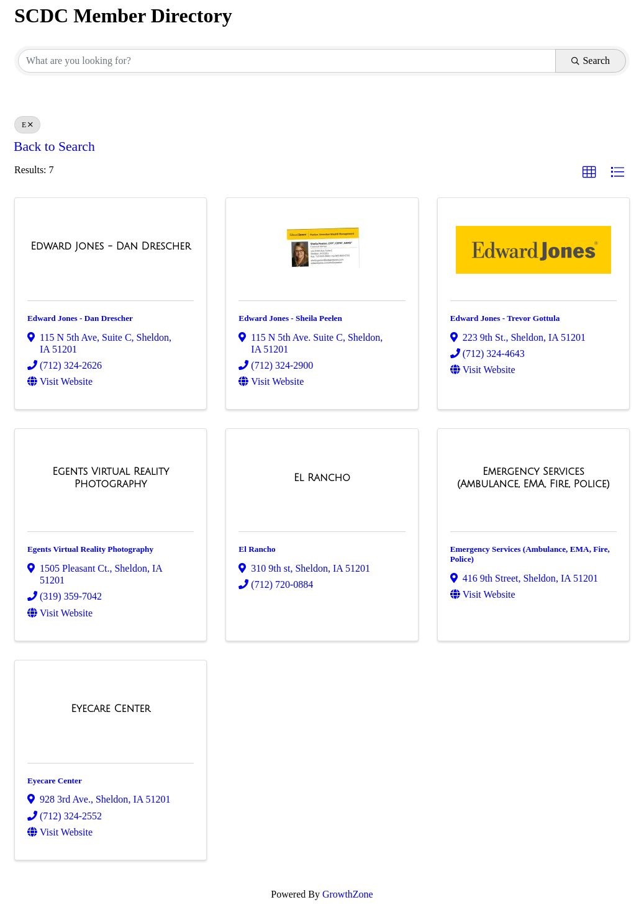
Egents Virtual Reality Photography (90, 549)
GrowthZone (347, 894)
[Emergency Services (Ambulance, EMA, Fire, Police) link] (533, 478)
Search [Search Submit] (590, 60)
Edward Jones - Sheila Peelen (290, 318)
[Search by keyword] (287, 61)
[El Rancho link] (322, 478)
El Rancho (256, 549)
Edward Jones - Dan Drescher (80, 318)
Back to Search (54, 146)
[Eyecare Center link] (110, 709)
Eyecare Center (54, 780)
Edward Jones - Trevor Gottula (505, 318)
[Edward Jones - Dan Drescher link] (110, 246)
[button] (589, 172)
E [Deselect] (27, 124)
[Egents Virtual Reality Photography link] (110, 478)
